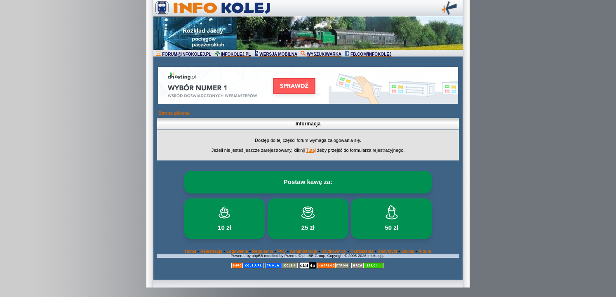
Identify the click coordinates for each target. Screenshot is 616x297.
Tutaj (311, 150)
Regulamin (262, 251)
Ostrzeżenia (362, 251)
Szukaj (407, 251)
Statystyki (387, 251)
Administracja (303, 251)
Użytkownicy (333, 251)
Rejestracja (211, 251)
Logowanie (237, 251)
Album (425, 251)
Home (190, 251)
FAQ (281, 251)
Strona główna (174, 113)
